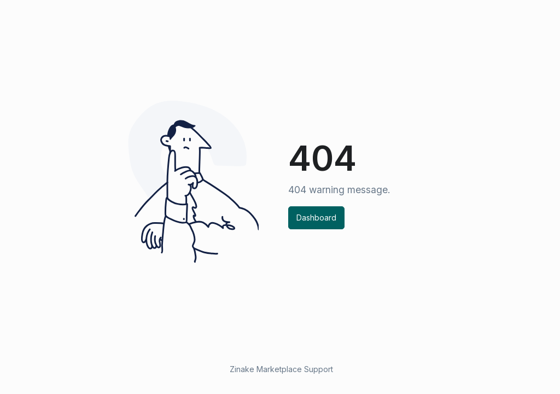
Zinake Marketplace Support (281, 369)
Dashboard (316, 217)
